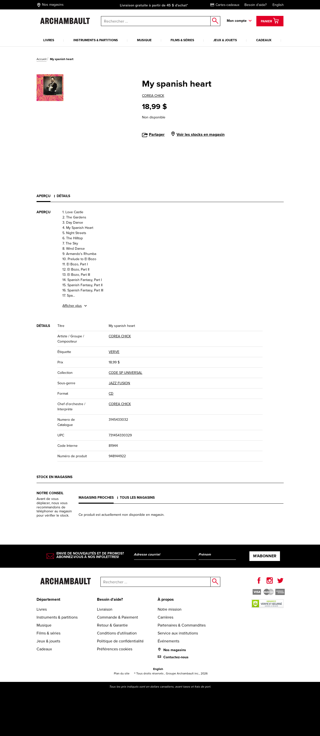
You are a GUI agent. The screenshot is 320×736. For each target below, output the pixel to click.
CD (111, 393)
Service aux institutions (178, 633)
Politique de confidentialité (120, 641)
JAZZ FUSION (119, 383)
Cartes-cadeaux (224, 4)
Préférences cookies (114, 649)
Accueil (41, 59)
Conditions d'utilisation (117, 633)
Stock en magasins (54, 477)
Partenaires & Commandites (182, 625)
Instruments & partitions (95, 40)
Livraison (104, 609)
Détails (63, 196)
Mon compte (237, 20)
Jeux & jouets (225, 40)
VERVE (114, 351)
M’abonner (264, 556)
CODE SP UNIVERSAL (125, 372)
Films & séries (182, 40)
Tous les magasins (137, 497)
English (278, 4)
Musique (144, 40)
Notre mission (170, 609)
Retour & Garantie (112, 625)
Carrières (165, 617)
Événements (168, 641)
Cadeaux (264, 40)
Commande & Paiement (117, 617)
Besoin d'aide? (255, 4)
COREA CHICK (153, 95)
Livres (48, 40)
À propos (166, 599)
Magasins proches (96, 497)
